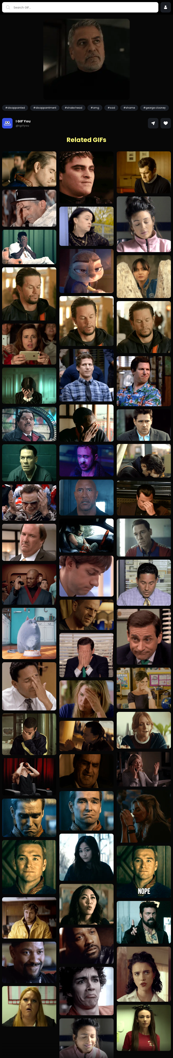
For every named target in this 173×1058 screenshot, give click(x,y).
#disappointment (44, 107)
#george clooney (154, 107)
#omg (95, 107)
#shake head (73, 107)
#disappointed (15, 107)
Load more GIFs (86, 1047)
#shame (129, 107)
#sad (111, 107)
